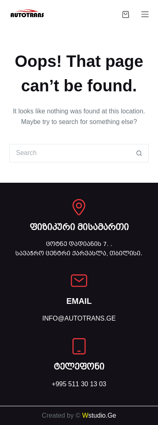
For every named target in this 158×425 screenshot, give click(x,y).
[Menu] (145, 14)
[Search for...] (69, 153)
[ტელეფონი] (79, 346)
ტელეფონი (79, 367)
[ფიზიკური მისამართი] (79, 207)
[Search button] (139, 153)
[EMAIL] (79, 280)
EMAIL (79, 301)
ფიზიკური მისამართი (79, 227)
